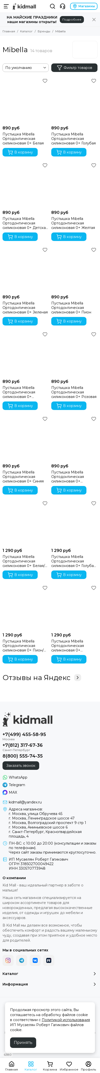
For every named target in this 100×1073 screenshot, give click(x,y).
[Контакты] (63, 6)
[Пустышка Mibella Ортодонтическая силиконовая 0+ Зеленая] (26, 269)
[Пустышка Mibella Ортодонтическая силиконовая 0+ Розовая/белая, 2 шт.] (74, 607)
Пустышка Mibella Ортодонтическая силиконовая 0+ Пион (71, 307)
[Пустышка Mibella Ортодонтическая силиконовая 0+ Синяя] (26, 438)
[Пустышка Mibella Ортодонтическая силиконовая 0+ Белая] (26, 100)
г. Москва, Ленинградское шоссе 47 (42, 818)
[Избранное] (45, 81)
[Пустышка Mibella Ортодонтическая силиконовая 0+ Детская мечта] (26, 184)
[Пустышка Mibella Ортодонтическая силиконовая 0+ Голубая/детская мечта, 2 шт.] (74, 523)
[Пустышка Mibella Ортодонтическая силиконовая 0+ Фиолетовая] (74, 438)
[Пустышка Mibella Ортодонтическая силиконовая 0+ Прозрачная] (26, 354)
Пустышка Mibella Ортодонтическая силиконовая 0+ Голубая (73, 138)
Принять (23, 1042)
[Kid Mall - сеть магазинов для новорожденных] (24, 6)
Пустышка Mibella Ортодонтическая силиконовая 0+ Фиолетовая (67, 476)
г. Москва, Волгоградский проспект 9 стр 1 (47, 822)
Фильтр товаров (74, 67)
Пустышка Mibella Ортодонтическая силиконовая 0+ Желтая (73, 223)
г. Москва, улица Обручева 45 (35, 813)
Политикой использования (66, 1020)
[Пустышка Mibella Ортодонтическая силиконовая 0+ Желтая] (74, 184)
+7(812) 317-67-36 (23, 745)
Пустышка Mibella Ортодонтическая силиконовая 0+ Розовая (73, 392)
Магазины (84, 6)
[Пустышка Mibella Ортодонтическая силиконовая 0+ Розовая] (74, 354)
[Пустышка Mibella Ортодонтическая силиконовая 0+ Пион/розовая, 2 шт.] (26, 607)
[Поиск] (52, 6)
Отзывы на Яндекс (42, 678)
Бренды (44, 31)
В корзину (20, 152)
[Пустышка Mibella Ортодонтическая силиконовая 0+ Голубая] (74, 100)
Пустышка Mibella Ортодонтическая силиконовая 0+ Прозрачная (19, 392)
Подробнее (71, 19)
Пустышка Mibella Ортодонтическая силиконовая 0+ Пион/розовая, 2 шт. (23, 645)
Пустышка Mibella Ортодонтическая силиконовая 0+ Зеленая (25, 307)
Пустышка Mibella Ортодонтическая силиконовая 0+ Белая (23, 138)
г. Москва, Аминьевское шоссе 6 (38, 827)
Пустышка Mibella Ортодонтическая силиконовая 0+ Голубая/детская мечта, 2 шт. (74, 561)
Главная (9, 31)
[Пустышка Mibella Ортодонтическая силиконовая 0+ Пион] (74, 269)
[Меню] (6, 6)
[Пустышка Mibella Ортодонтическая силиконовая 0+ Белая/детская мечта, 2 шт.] (26, 523)
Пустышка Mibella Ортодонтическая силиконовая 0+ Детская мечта (25, 223)
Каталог (26, 31)
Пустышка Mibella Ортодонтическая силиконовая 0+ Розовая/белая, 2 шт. (70, 645)
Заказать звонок (20, 765)
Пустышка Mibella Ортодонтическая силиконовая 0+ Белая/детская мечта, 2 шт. (24, 561)
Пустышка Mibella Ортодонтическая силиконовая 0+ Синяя (23, 476)
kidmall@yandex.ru (25, 802)
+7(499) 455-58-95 (24, 734)
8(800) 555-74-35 (23, 756)
